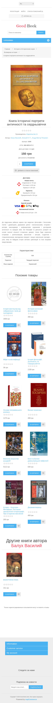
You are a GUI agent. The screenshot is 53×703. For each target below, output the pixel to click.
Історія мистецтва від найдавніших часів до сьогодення (12, 311)
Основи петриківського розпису (12, 411)
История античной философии (35, 310)
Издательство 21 (32, 134)
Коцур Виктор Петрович (40, 138)
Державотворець (34, 507)
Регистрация (14, 11)
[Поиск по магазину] (22, 32)
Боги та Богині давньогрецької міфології (38, 460)
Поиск (40, 32)
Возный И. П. (26, 138)
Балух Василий (16, 138)
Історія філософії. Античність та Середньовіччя (35, 362)
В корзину (28, 164)
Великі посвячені (34, 410)
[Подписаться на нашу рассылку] (19, 687)
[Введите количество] (19, 164)
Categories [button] (8, 40)
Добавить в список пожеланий (28, 170)
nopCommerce (31, 699)
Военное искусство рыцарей (11, 460)
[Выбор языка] (26, 3)
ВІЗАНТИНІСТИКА (10, 580)
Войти (23, 11)
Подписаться (35, 687)
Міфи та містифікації (11, 360)
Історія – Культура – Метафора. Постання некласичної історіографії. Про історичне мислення (13, 510)
